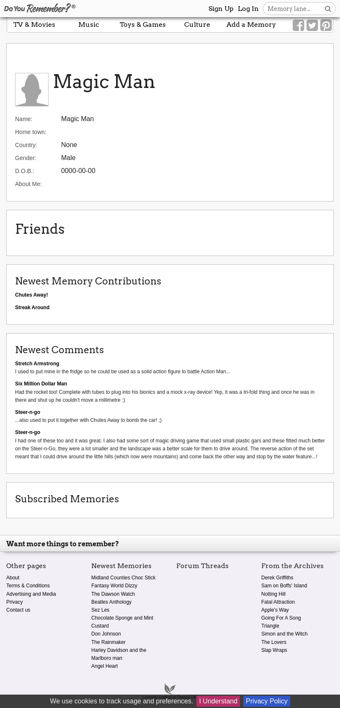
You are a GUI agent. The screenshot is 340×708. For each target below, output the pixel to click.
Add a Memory (251, 24)
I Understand (218, 701)
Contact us (18, 610)
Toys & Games (143, 24)
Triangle (270, 626)
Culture (197, 24)
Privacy (14, 602)
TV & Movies (34, 24)
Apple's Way (275, 610)
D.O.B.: (24, 171)
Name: (23, 119)
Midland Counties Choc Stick (123, 578)
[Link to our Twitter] (312, 25)
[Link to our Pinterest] (326, 25)
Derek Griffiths (277, 578)
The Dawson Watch (113, 594)
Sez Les (100, 610)
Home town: (30, 132)
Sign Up (221, 9)
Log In (248, 9)
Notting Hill (273, 594)
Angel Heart (104, 666)
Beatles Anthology (111, 602)
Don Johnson (106, 634)
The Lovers (273, 642)
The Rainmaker (108, 642)
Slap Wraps (274, 650)
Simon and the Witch (284, 634)
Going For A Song (281, 618)
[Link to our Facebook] (298, 25)
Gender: (25, 158)
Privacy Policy (267, 701)
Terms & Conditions (28, 586)
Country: (26, 145)
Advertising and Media (31, 594)
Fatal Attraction (278, 602)
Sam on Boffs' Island (284, 586)
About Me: (28, 184)
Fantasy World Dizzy (114, 586)
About (12, 578)
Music (88, 24)
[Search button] (328, 9)
